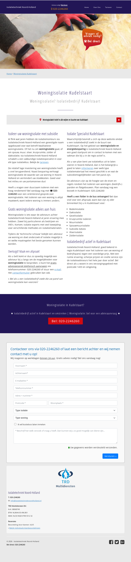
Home (9, 73)
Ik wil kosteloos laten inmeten (31, 424)
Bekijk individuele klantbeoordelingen (24, 528)
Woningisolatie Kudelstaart (25, 73)
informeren (87, 168)
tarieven (44, 162)
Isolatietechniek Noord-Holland (21, 7)
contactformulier (21, 272)
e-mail (57, 269)
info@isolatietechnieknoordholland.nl (26, 500)
